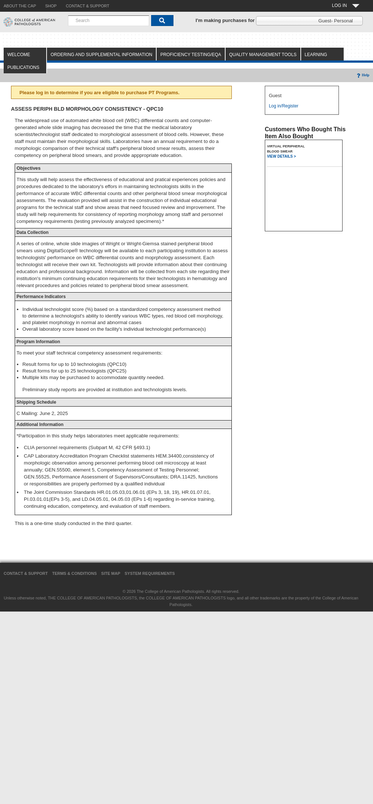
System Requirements (150, 573)
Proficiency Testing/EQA (190, 54)
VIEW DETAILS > (281, 156)
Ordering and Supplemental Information (101, 54)
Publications (23, 67)
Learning (316, 54)
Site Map (110, 573)
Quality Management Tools (263, 54)
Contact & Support (26, 573)
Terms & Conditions (74, 573)
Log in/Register (284, 106)
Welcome (18, 54)
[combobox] (108, 20)
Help (362, 75)
